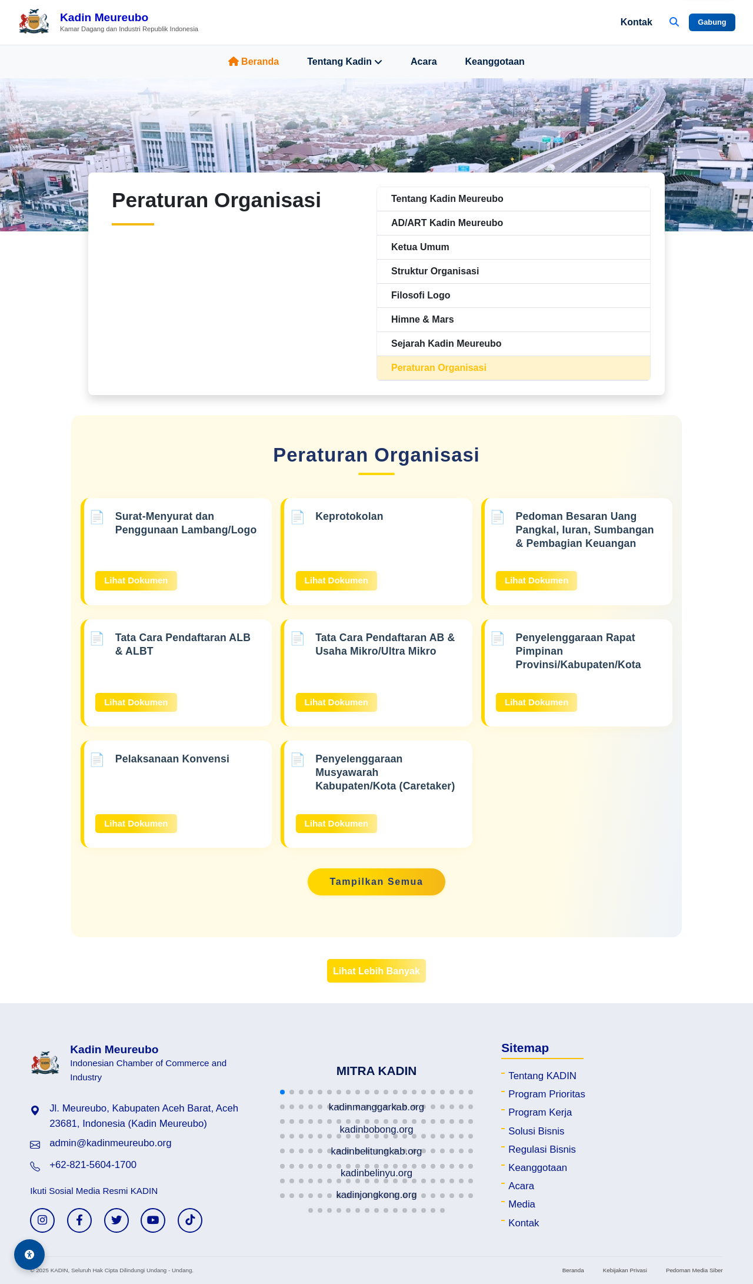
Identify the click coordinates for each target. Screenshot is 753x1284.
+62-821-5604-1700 (92, 1164)
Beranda (253, 62)
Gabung (712, 22)
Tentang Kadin (344, 62)
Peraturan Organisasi (439, 368)
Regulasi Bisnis (542, 1149)
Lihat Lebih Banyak (376, 971)
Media (521, 1204)
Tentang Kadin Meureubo (447, 199)
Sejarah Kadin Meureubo (446, 344)
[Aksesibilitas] (29, 1254)
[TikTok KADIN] (190, 1220)
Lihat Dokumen (136, 580)
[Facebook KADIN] (79, 1220)
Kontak (636, 22)
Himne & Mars (422, 319)
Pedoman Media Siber (694, 1270)
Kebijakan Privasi (625, 1270)
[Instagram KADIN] (42, 1220)
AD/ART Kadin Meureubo (447, 223)
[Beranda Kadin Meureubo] (108, 22)
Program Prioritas (546, 1094)
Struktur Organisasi (435, 271)
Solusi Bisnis (536, 1131)
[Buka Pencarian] (674, 22)
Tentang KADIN (542, 1075)
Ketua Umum (420, 247)
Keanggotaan (495, 62)
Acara (424, 62)
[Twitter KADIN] (116, 1220)
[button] (282, 1092)
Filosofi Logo (420, 295)
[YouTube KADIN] (153, 1220)
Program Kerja (540, 1112)
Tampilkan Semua (377, 882)
